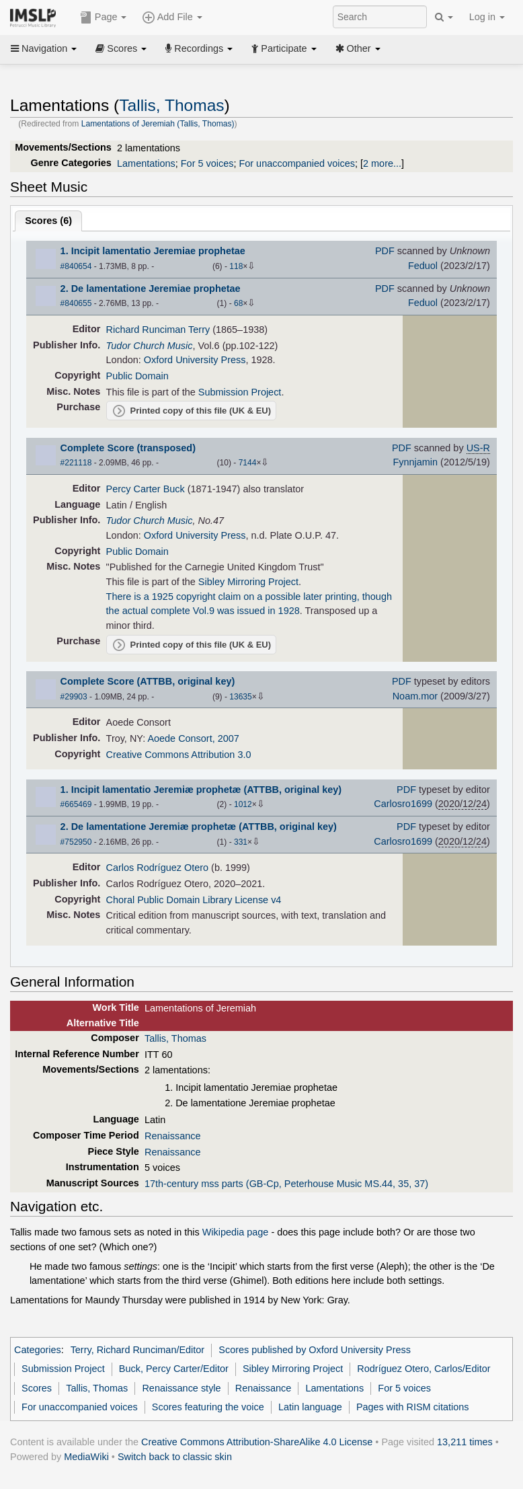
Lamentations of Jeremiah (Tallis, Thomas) (158, 123)
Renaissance (172, 1136)
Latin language (310, 1407)
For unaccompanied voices (297, 163)
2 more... (382, 163)
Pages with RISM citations (412, 1407)
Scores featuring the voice (208, 1407)
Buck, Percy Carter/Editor (174, 1368)
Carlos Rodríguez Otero (157, 867)
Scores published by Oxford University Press (314, 1349)
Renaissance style (181, 1388)
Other (357, 48)
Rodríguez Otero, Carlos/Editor (423, 1368)
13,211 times (465, 1442)
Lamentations (146, 163)
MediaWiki (86, 1456)
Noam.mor (415, 696)
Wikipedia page (235, 1232)
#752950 (76, 842)
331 (240, 842)
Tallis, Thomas (171, 105)
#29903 (74, 696)
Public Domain (137, 376)
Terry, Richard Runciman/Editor (138, 1349)
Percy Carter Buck (145, 489)
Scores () (48, 220)
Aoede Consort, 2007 (193, 738)
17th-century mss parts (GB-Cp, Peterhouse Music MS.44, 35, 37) (286, 1183)
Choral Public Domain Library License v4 (194, 899)
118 (236, 266)
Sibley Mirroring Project (248, 581)
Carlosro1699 (403, 803)
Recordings (199, 48)
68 (238, 303)
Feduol (423, 265)
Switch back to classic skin (175, 1456)
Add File (172, 17)
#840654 (76, 266)
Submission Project (240, 392)
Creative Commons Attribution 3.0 (178, 754)
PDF (385, 250)
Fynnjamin (415, 462)
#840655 (76, 303)
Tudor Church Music (149, 345)
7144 (248, 462)
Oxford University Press (195, 359)
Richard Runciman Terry (158, 329)
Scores (121, 48)
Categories (37, 1349)
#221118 (76, 462)
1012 (243, 804)
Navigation (44, 48)
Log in (487, 16)
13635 (240, 696)
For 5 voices (207, 163)
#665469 (76, 804)
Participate (283, 48)
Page (103, 17)
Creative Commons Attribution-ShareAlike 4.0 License (256, 1442)
